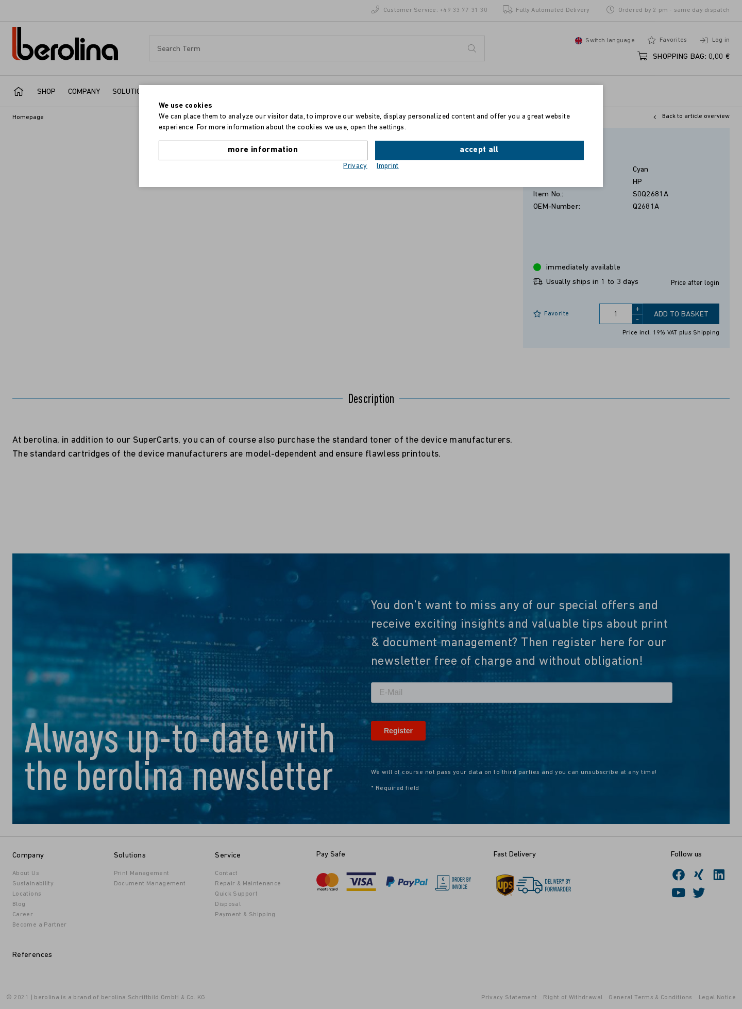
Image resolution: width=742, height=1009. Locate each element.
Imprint (388, 166)
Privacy (355, 166)
